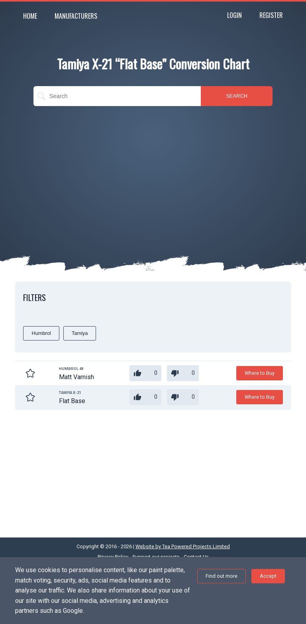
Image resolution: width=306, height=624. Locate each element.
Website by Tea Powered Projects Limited (182, 546)
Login (234, 15)
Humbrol (41, 333)
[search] (117, 96)
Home (30, 16)
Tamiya (80, 333)
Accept (268, 576)
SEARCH (236, 96)
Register (271, 15)
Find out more (221, 576)
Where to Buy (260, 373)
